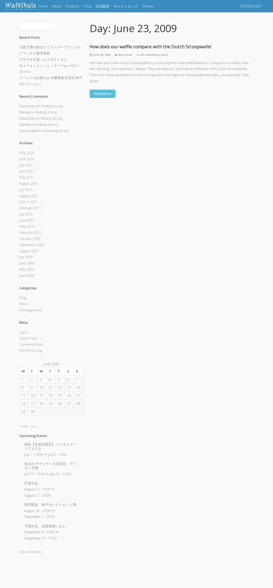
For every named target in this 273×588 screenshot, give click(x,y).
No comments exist (154, 55)
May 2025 (26, 153)
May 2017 (26, 177)
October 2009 (29, 238)
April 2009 (26, 275)
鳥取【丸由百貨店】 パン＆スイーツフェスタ (50, 446)
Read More (102, 93)
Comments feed (31, 344)
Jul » (34, 426)
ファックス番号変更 (34, 53)
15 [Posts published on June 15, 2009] (23, 395)
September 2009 (31, 244)
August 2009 (28, 251)
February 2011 (30, 208)
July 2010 (26, 214)
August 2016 (28, 183)
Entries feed (28, 338)
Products (72, 6)
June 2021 (26, 159)
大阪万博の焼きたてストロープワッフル (50, 47)
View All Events (30, 551)
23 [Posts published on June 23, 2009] (33, 403)
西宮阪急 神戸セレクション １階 (50, 504)
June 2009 (26, 263)
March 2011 (28, 201)
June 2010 (26, 220)
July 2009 (26, 257)
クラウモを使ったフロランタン (43, 59)
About (56, 6)
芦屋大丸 (31, 483)
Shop (87, 6)
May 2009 (26, 269)
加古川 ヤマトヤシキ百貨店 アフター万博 (50, 465)
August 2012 (28, 196)
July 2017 (26, 165)
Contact (148, 6)
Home (43, 6)
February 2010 (30, 232)
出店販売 (102, 6)
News (23, 303)
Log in (23, 332)
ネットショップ (126, 6)
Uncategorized (30, 310)
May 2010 (26, 226)
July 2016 (26, 189)
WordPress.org (30, 350)
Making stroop (52, 106)
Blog (22, 297)
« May (23, 426)
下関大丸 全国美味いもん (44, 526)
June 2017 (26, 171)
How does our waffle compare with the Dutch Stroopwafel (150, 46)
